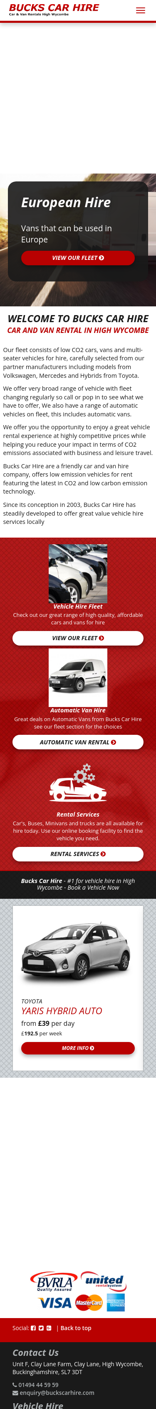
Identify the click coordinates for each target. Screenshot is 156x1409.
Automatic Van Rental (78, 742)
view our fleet (78, 258)
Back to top (75, 1328)
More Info (78, 1048)
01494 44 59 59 (39, 1385)
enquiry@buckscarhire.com (57, 1393)
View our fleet (78, 638)
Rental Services (78, 854)
